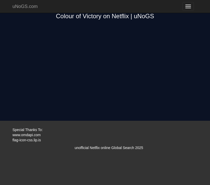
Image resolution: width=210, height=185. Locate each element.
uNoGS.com (25, 6)
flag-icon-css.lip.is (27, 140)
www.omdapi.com (27, 135)
